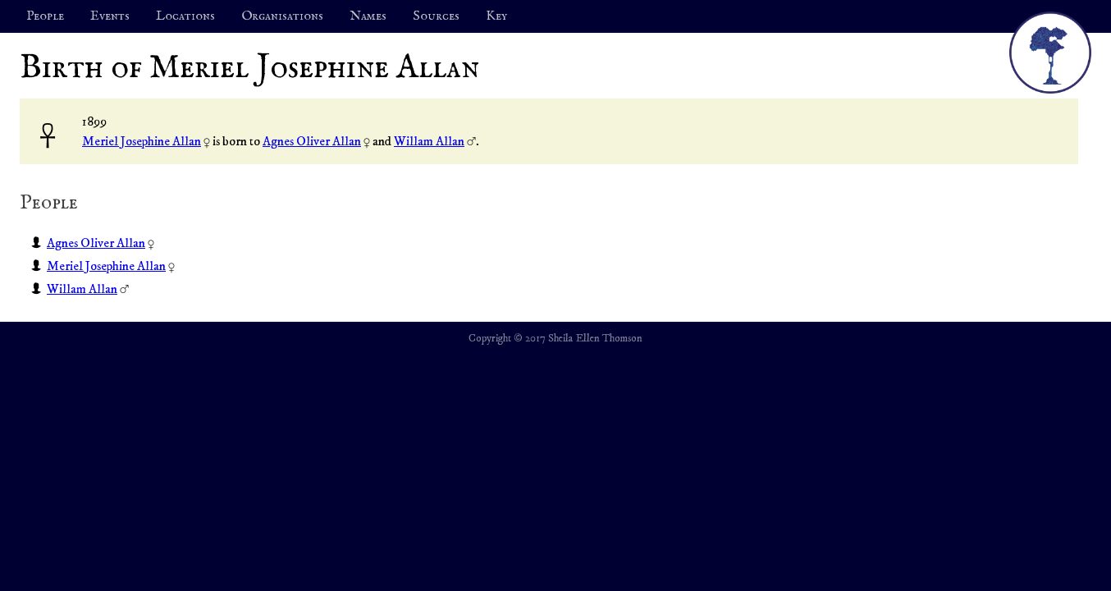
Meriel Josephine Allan (141, 141)
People (45, 16)
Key (496, 16)
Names (368, 16)
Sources (436, 16)
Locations (185, 16)
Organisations (282, 16)
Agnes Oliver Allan (312, 141)
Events (110, 16)
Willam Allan (429, 141)
